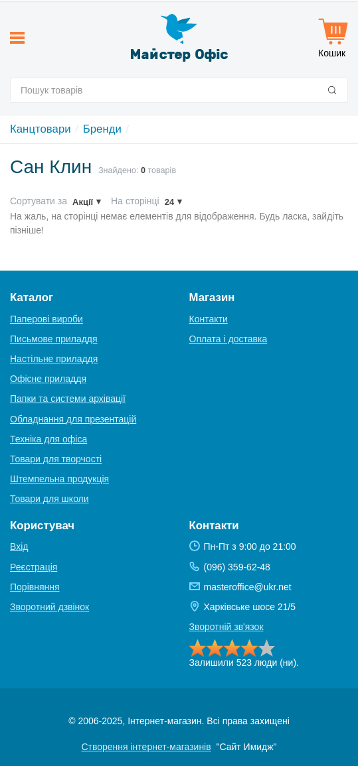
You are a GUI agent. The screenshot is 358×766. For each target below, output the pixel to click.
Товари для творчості (56, 459)
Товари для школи (49, 498)
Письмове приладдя (54, 339)
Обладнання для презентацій (73, 419)
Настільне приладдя (54, 358)
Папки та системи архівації (68, 398)
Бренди (102, 129)
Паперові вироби (46, 319)
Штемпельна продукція (59, 479)
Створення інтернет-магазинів (146, 746)
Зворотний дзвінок (49, 607)
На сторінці (135, 201)
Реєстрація (33, 567)
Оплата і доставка (228, 339)
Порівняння (35, 587)
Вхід (19, 546)
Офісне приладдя (48, 378)
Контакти (208, 319)
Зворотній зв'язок (226, 626)
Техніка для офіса (48, 439)
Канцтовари (40, 129)
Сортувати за (38, 201)
